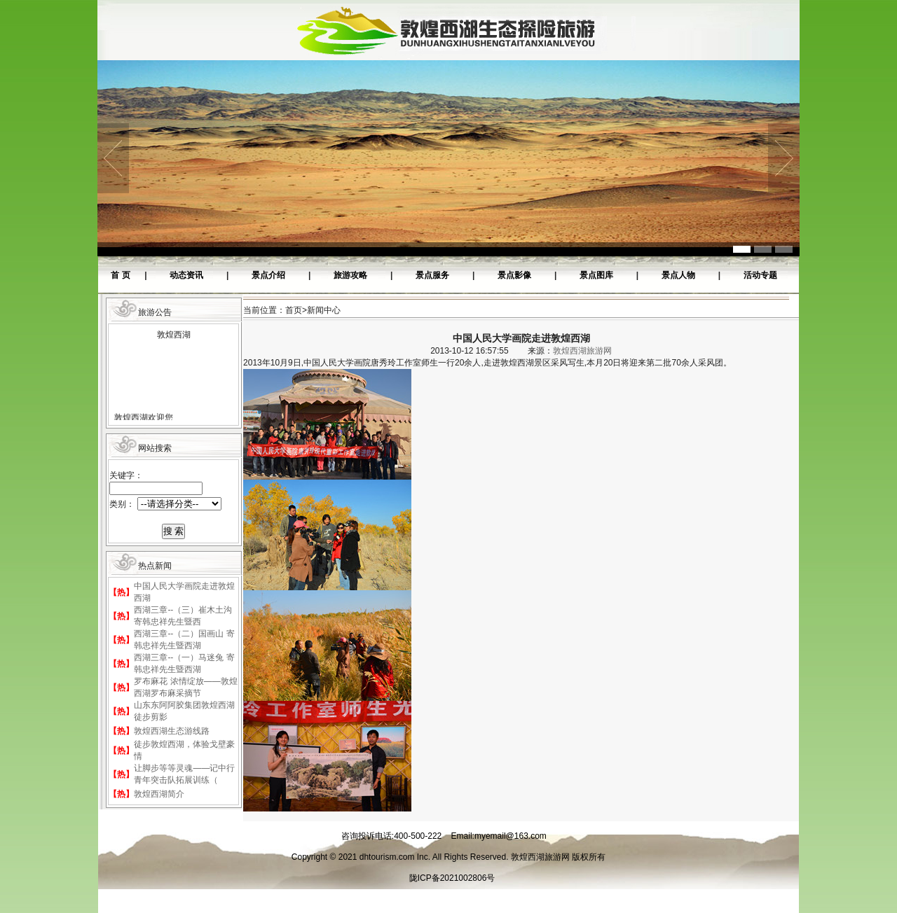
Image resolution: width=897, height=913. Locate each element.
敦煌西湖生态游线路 (172, 731)
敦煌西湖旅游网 (582, 351)
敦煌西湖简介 (159, 794)
